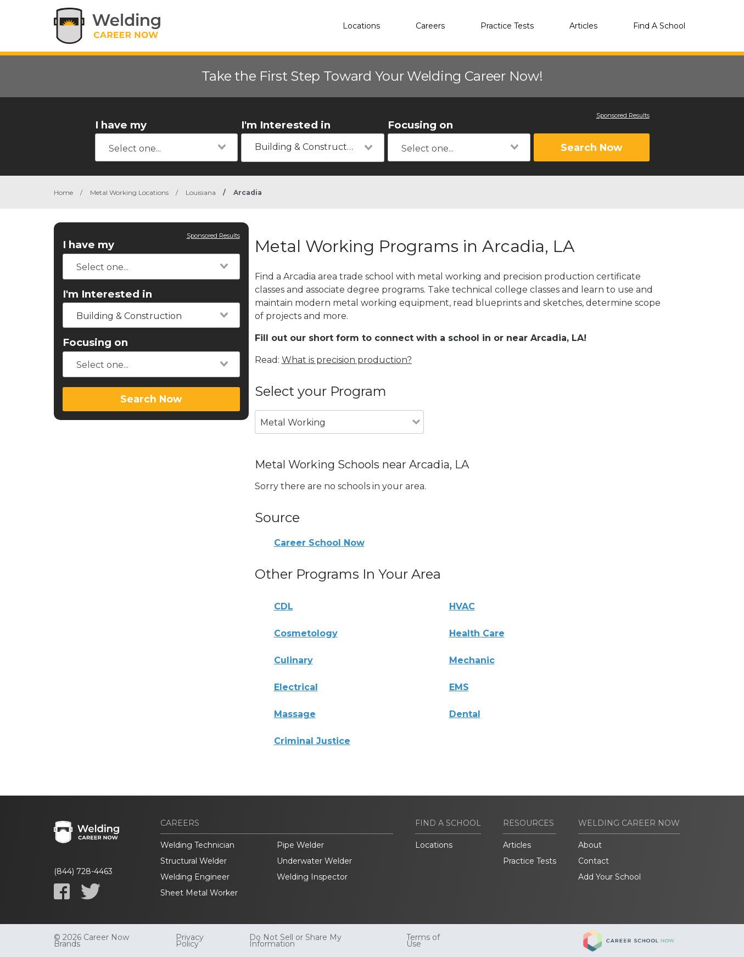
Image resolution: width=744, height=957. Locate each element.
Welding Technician (197, 845)
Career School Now (319, 543)
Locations (361, 26)
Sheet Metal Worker (199, 893)
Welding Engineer (195, 877)
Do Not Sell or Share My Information (295, 940)
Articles (583, 26)
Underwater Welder (314, 861)
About (590, 845)
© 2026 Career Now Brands (91, 940)
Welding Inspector (312, 877)
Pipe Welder (300, 845)
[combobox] (167, 147)
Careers (430, 26)
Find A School (659, 26)
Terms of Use (423, 940)
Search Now (591, 147)
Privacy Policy (190, 940)
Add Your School (609, 877)
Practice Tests (507, 26)
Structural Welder (193, 861)
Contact (593, 861)
